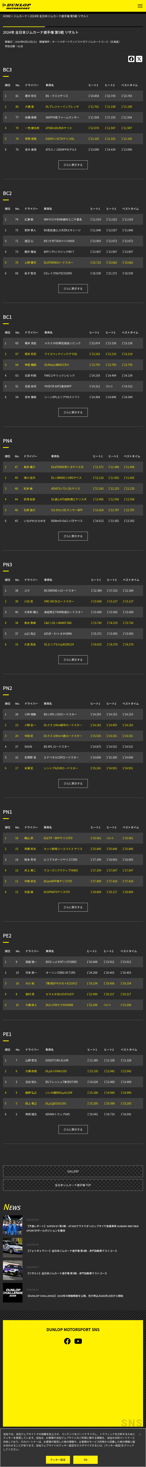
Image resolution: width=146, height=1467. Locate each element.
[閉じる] (139, 1434)
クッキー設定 (58, 1460)
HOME (7, 16)
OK (85, 1460)
